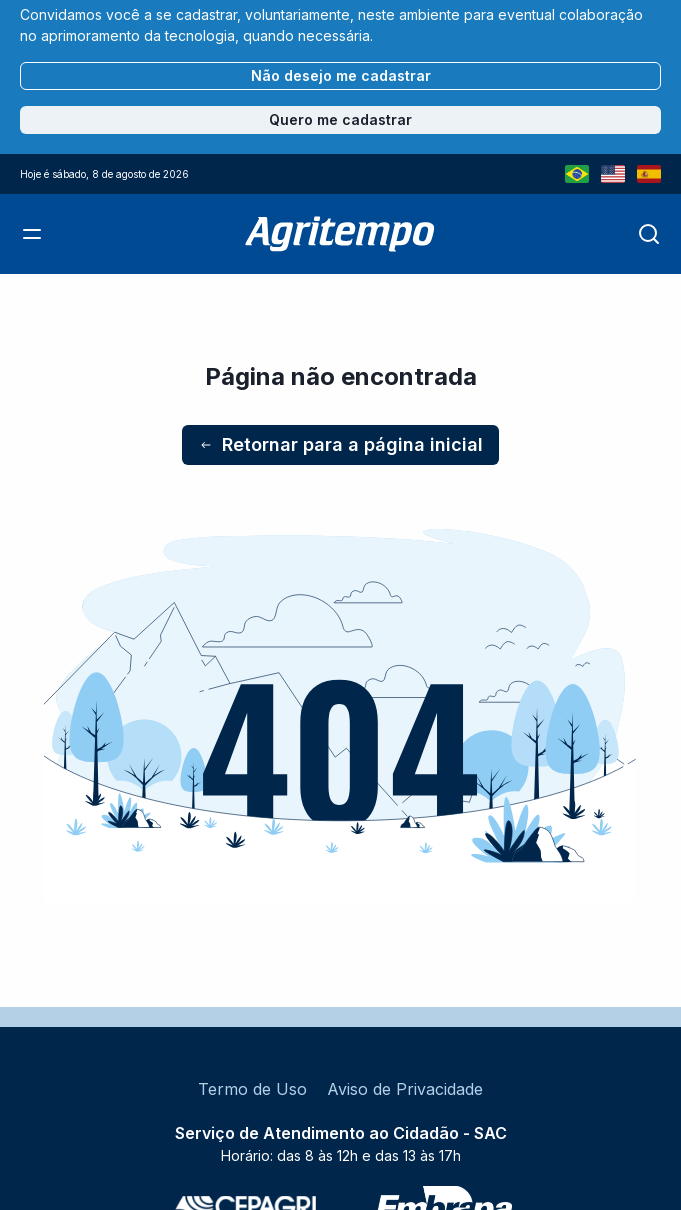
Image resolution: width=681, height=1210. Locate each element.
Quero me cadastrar (340, 119)
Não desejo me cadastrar (341, 75)
